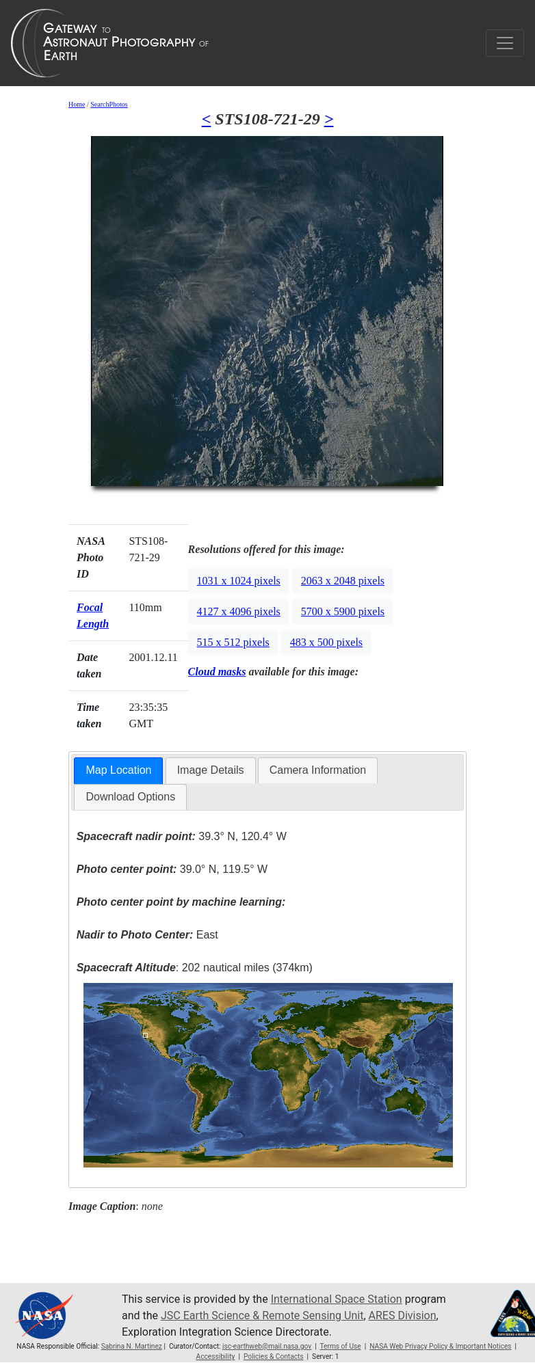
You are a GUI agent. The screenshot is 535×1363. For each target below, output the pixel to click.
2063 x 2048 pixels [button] (342, 580)
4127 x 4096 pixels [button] (238, 611)
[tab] (118, 770)
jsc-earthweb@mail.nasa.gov (266, 1346)
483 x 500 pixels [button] (326, 642)
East (147, 935)
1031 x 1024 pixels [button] (238, 580)
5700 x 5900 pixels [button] (342, 611)
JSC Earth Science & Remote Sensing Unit (262, 1315)
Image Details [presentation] (210, 770)
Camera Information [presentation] (318, 770)
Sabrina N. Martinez (131, 1346)
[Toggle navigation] (505, 43)
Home (76, 104)
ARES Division (402, 1315)
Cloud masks (217, 671)
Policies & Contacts (274, 1356)
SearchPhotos (108, 104)
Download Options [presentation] (130, 796)
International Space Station (336, 1299)
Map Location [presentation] (118, 770)
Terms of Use (340, 1346)
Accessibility (215, 1356)
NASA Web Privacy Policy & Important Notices (440, 1346)
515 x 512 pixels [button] (233, 642)
